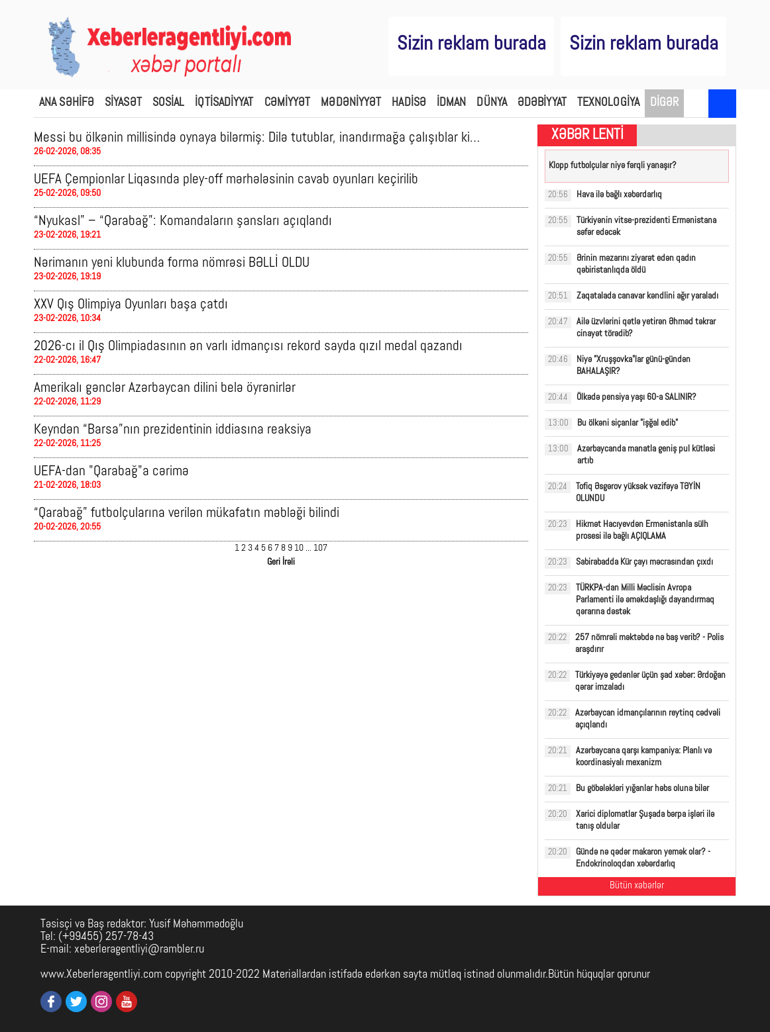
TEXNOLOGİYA (608, 103)
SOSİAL (168, 103)
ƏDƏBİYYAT (542, 103)
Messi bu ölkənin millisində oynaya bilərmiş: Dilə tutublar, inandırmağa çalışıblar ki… (257, 138)
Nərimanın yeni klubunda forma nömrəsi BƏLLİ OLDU (171, 263)
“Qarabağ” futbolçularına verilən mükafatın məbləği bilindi (186, 513)
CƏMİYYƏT (287, 103)
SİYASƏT (123, 103)
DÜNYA (491, 103)
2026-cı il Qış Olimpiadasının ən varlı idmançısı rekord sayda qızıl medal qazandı (248, 346)
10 (298, 548)
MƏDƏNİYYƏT (351, 103)
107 (320, 548)
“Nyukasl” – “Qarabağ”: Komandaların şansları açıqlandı (183, 221)
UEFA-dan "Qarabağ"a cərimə (111, 472)
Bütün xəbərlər (637, 886)
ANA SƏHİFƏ (66, 103)
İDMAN (452, 103)
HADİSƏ (409, 103)
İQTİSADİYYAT (224, 103)
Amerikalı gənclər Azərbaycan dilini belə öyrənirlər (165, 388)
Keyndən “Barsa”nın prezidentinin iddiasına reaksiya (172, 430)
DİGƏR (664, 103)
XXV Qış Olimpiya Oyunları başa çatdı (131, 305)
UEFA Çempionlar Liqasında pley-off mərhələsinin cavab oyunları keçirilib (226, 180)
